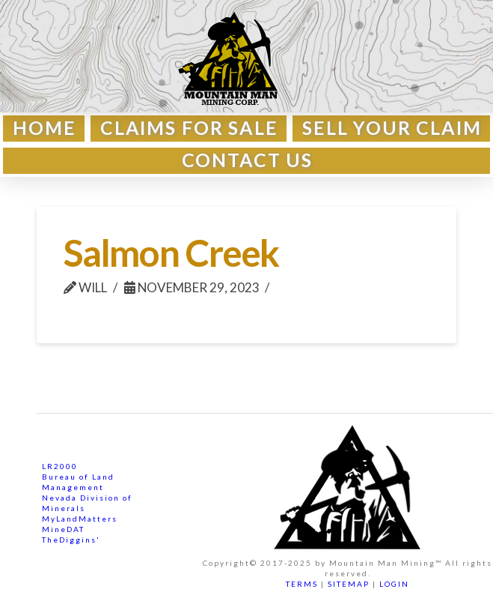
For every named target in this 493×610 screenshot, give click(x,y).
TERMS (302, 583)
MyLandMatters (79, 518)
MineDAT (63, 529)
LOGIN (394, 583)
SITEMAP (349, 583)
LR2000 (60, 466)
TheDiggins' (71, 539)
